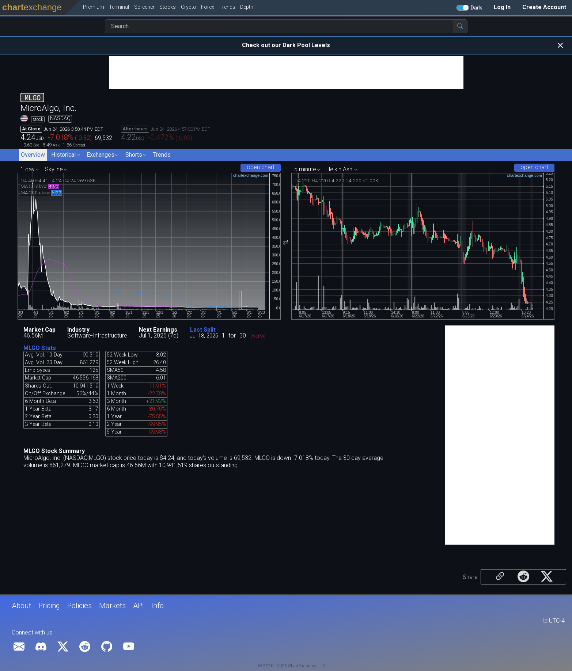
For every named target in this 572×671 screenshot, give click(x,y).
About (21, 605)
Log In (502, 7)
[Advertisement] (286, 72)
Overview (33, 154)
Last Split (203, 329)
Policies (79, 605)
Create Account (544, 7)
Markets (112, 605)
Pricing (49, 605)
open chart (260, 167)
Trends (162, 154)
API (138, 605)
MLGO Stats (39, 347)
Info (157, 605)
